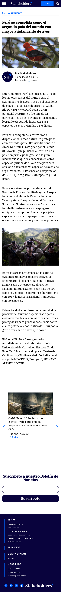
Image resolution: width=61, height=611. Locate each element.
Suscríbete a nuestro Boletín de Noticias (30, 478)
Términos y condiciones (17, 576)
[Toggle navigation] (4, 3)
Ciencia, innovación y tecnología (20, 538)
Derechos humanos (15, 524)
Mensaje (11, 558)
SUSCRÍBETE (47, 3)
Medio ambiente (14, 528)
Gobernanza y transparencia (19, 535)
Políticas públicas (14, 542)
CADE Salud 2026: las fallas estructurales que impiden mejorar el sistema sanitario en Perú (28, 423)
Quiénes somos (14, 569)
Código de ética (14, 572)
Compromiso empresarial (17, 531)
